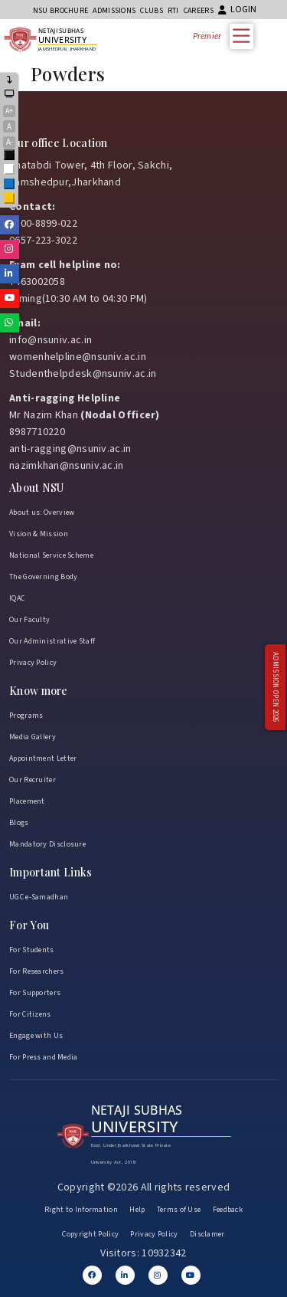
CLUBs (151, 10)
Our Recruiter (32, 780)
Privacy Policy (33, 662)
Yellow (10, 199)
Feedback (228, 1209)
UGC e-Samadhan (38, 897)
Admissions (114, 10)
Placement (27, 801)
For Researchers (36, 971)
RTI (173, 10)
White (10, 170)
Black (10, 156)
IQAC (16, 598)
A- (9, 142)
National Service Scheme (51, 555)
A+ (9, 111)
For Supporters (34, 992)
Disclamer (207, 1234)
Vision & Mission (38, 534)
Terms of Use (179, 1209)
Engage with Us (36, 1035)
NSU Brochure (61, 10)
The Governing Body (43, 577)
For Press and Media (43, 1057)
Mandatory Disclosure (47, 844)
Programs (26, 715)
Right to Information (81, 1209)
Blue (10, 185)
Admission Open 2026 (275, 687)
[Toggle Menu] (245, 35)
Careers (199, 10)
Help (137, 1209)
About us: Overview (41, 512)
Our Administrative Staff (52, 641)
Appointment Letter (43, 758)
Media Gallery (32, 737)
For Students (31, 950)
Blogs (19, 822)
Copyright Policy (90, 1234)
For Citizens (30, 1014)
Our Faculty (29, 619)
